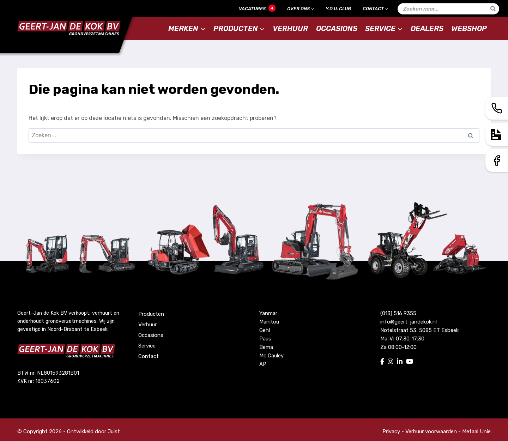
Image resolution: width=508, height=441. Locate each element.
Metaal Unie (476, 431)
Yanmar (268, 313)
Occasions (336, 28)
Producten (151, 314)
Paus (265, 339)
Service (147, 346)
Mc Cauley (271, 355)
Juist (114, 431)
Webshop (469, 28)
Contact (148, 356)
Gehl (264, 330)
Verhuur (290, 28)
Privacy (391, 431)
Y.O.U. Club (338, 8)
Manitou (269, 322)
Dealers (427, 28)
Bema (266, 347)
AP (262, 364)
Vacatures (257, 8)
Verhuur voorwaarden (431, 431)
